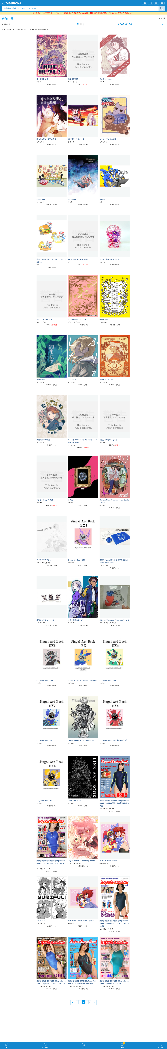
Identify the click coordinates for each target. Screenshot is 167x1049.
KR (156, 3)
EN (145, 3)
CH (150, 3)
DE (162, 3)
